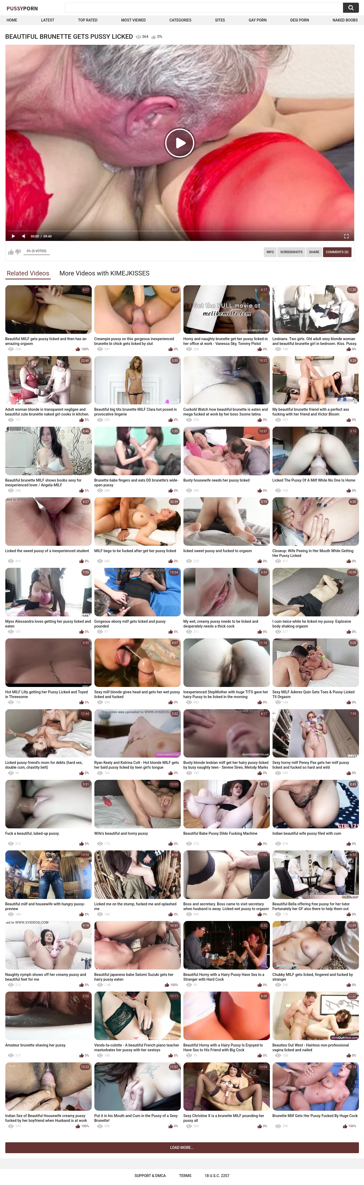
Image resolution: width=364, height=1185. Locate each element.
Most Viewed (133, 20)
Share (314, 252)
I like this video (11, 252)
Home (12, 20)
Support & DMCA (150, 1176)
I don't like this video (18, 252)
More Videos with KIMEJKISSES (104, 273)
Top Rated (87, 20)
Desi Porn (299, 20)
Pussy (22, 8)
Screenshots (291, 252)
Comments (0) (337, 252)
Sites (220, 20)
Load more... (182, 1147)
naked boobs (345, 20)
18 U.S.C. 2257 (217, 1176)
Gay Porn (257, 20)
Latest (48, 20)
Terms (185, 1176)
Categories (180, 20)
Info (270, 252)
